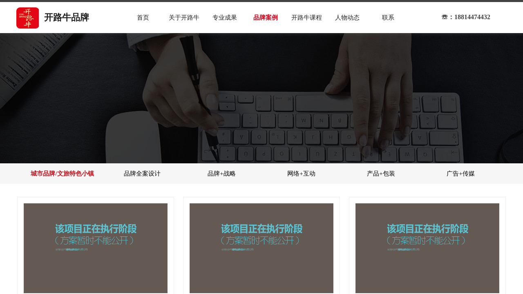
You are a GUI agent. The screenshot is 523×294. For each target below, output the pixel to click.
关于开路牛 (184, 17)
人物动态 (347, 17)
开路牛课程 (306, 17)
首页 (143, 17)
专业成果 (224, 17)
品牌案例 (265, 17)
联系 (388, 17)
